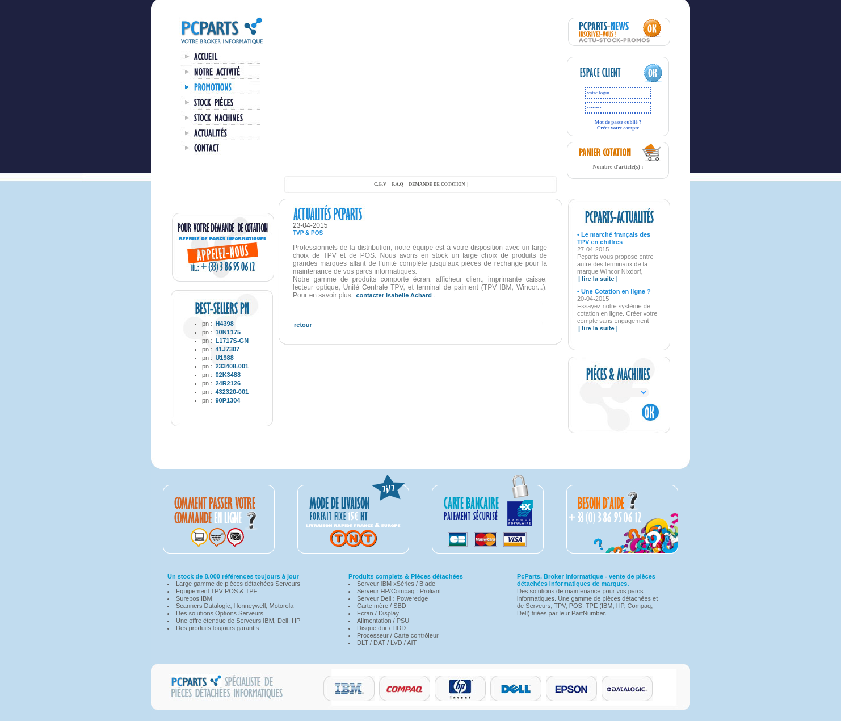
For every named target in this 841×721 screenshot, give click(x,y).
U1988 (224, 357)
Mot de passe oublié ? (618, 122)
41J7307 (227, 349)
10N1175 (228, 332)
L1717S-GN (232, 340)
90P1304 (227, 400)
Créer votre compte (618, 128)
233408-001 (232, 366)
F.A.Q (397, 184)
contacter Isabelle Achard (393, 295)
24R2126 (228, 383)
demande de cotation (437, 184)
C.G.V (380, 184)
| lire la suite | (598, 278)
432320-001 (232, 391)
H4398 (224, 323)
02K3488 (228, 374)
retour (303, 324)
